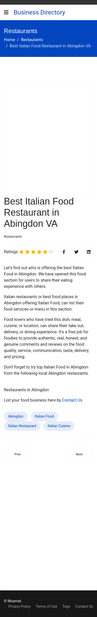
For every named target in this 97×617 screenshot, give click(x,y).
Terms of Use (46, 606)
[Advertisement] (48, 139)
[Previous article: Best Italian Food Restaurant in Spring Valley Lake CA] (18, 454)
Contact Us (72, 400)
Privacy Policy (19, 606)
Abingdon (16, 416)
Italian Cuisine (59, 426)
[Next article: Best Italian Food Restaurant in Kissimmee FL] (79, 454)
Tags (66, 606)
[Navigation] (6, 12)
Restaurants (13, 236)
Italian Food (44, 416)
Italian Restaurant (22, 426)
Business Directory (39, 12)
